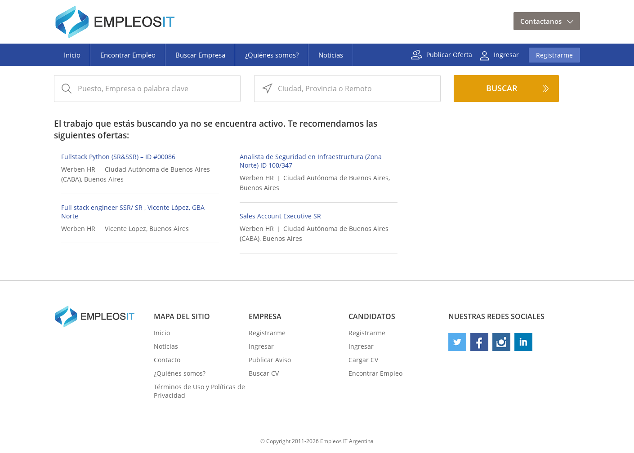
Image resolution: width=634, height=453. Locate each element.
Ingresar (506, 54)
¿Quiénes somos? (272, 54)
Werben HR (78, 169)
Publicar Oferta (449, 54)
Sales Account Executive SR (280, 216)
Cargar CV (363, 359)
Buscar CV (264, 373)
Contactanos (541, 21)
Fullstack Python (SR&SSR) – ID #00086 (118, 156)
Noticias (330, 54)
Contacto (167, 359)
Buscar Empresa (200, 54)
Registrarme (554, 55)
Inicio (72, 54)
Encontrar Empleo (128, 54)
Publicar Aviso (270, 359)
